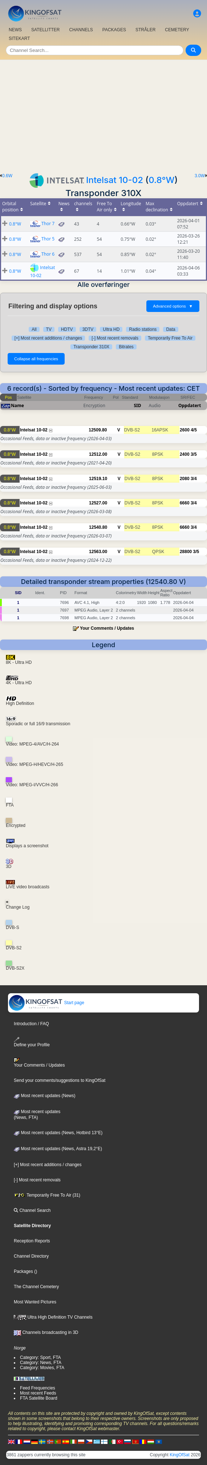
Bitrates (126, 346)
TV (49, 329)
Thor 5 (47, 239)
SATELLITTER (45, 29)
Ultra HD (111, 329)
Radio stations (143, 329)
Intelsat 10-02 (114, 180)
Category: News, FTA (40, 1362)
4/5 (194, 430)
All (34, 329)
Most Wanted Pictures (35, 1301)
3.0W (200, 175)
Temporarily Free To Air (170, 338)
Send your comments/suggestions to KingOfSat (59, 1080)
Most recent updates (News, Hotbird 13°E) (58, 1132)
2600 (185, 430)
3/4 (194, 478)
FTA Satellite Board (38, 1398)
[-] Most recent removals (115, 338)
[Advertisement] (103, 114)
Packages (23, 1271)
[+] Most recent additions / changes (48, 338)
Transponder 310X (91, 346)
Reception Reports (32, 1240)
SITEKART (19, 38)
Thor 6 (47, 254)
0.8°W (161, 180)
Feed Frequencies (37, 1388)
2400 (185, 454)
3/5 (194, 454)
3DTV (88, 329)
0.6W (7, 175)
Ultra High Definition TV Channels (53, 1317)
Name (17, 405)
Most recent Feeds (38, 1393)
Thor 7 (47, 223)
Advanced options (173, 306)
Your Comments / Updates (107, 628)
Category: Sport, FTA (40, 1357)
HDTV (67, 329)
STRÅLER (145, 29)
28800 (186, 551)
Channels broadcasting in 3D (46, 1332)
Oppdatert (189, 405)
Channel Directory (31, 1256)
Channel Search (32, 1210)
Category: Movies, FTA (42, 1367)
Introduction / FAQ (31, 1023)
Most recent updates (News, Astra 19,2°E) (58, 1148)
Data (170, 329)
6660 (185, 503)
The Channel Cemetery (36, 1286)
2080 (185, 478)
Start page (46, 1002)
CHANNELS (81, 29)
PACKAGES (114, 29)
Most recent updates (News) (44, 1095)
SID (137, 405)
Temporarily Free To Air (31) (47, 1195)
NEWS (15, 29)
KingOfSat (180, 1454)
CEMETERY (177, 29)
